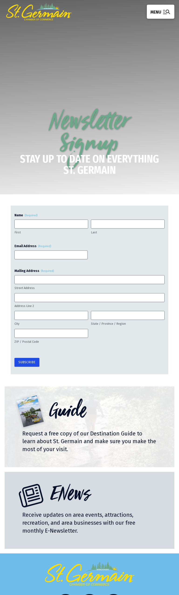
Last (94, 232)
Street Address (24, 288)
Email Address (32, 246)
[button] (160, 11)
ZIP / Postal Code (26, 341)
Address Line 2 (24, 306)
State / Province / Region (108, 323)
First (17, 232)
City (16, 323)
